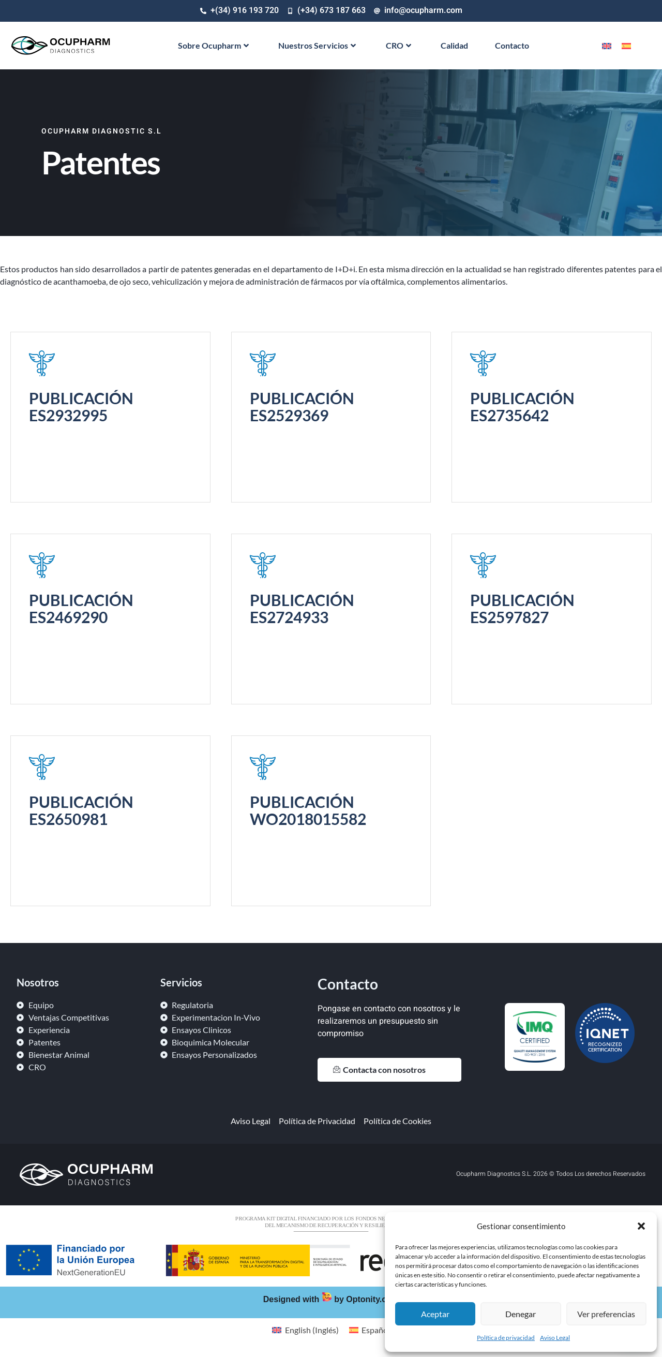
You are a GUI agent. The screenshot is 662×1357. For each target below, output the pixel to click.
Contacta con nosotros (379, 1069)
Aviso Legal (555, 1337)
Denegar (520, 1314)
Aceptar (435, 1314)
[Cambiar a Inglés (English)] (305, 1329)
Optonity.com (372, 1299)
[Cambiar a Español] (626, 45)
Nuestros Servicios (317, 45)
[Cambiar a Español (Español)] (369, 1329)
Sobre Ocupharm (213, 45)
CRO (398, 45)
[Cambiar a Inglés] (606, 45)
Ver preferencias (606, 1314)
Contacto (512, 45)
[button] (641, 1226)
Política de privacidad (506, 1337)
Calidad (454, 45)
